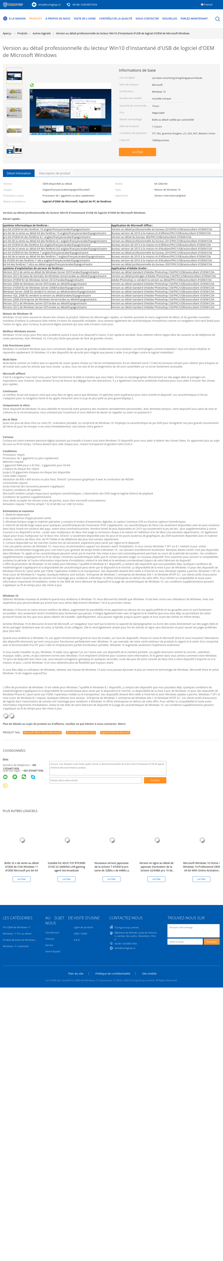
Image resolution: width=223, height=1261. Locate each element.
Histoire (49, 938)
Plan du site (75, 973)
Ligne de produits (83, 927)
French (208, 4)
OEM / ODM (80, 933)
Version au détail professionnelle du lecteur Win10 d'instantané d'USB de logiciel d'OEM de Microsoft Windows (123, 33)
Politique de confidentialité (112, 973)
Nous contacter (147, 18)
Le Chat (137, 152)
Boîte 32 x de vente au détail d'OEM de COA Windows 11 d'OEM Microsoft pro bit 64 (21, 866)
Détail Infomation (19, 173)
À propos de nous (58, 18)
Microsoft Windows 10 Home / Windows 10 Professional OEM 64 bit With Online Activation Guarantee (201, 868)
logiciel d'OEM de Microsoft (115, 732)
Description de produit (54, 173)
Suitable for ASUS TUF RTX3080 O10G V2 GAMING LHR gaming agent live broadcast (66, 866)
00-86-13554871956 (85, 4)
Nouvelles (170, 18)
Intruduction (52, 932)
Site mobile (149, 973)
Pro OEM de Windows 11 (16, 927)
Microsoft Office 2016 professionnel (42, 732)
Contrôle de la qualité (115, 18)
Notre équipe (52, 951)
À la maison (14, 18)
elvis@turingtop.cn (49, 4)
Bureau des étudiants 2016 (81, 732)
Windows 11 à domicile (16, 946)
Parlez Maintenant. (195, 18)
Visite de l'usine (85, 18)
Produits (35, 18)
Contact (155, 780)
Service (49, 945)
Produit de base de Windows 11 (20, 940)
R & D (77, 940)
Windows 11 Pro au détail (17, 933)
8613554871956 (33, 770)
